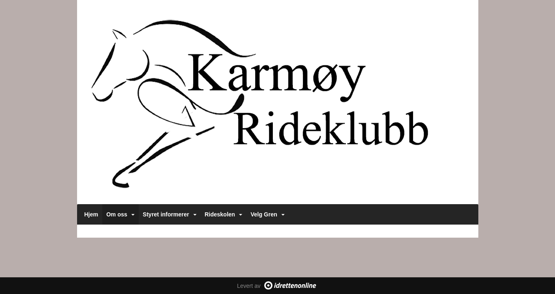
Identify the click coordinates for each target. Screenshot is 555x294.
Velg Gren (267, 214)
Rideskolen (224, 214)
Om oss (120, 214)
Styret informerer (170, 214)
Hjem (91, 214)
